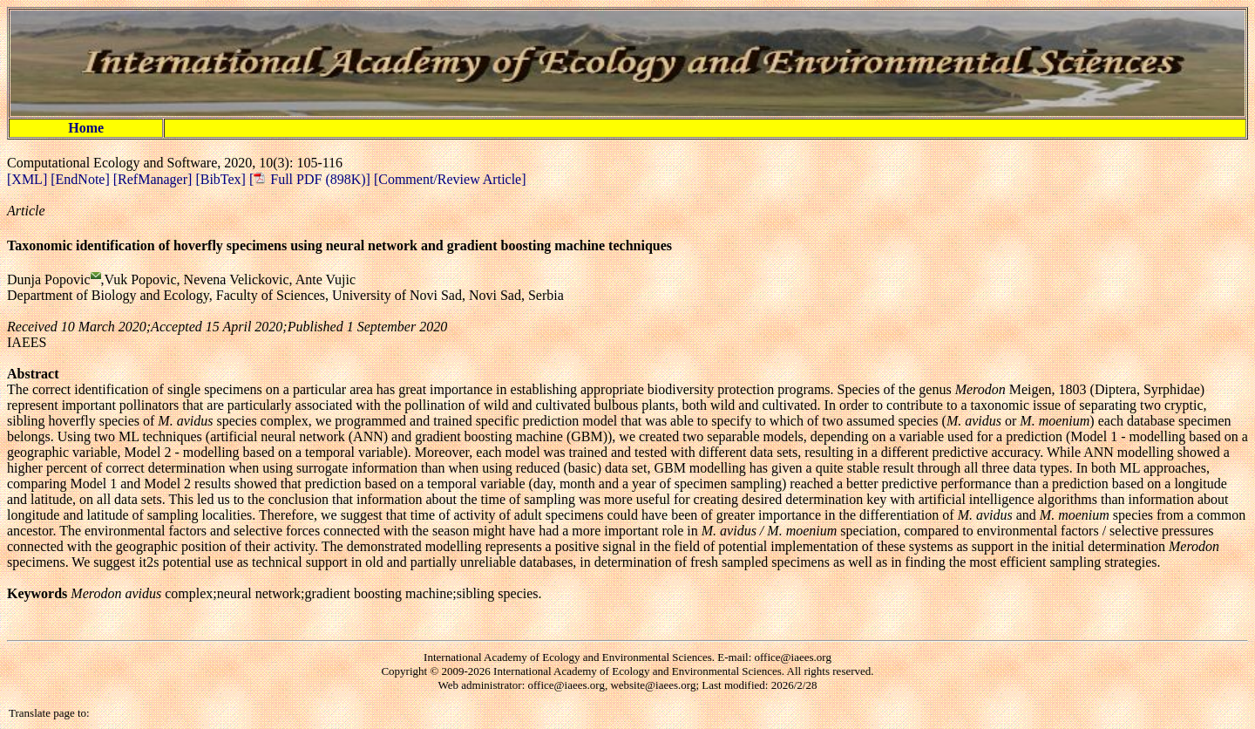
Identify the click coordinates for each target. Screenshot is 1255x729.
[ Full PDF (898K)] (309, 179)
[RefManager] (154, 179)
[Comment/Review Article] (448, 179)
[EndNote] (82, 179)
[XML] (29, 179)
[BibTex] (222, 179)
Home (86, 127)
